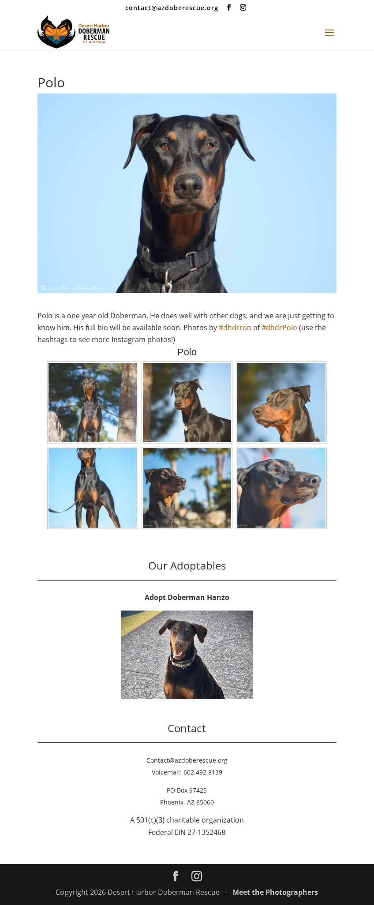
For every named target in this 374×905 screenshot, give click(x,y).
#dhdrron (235, 327)
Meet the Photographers (275, 892)
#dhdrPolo (279, 327)
